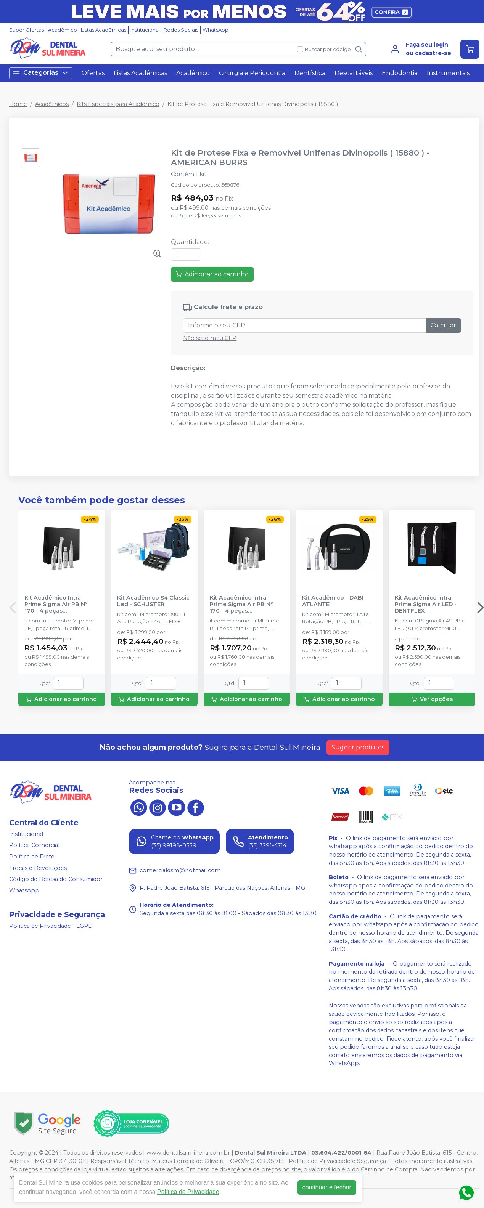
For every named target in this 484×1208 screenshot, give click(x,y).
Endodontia (400, 73)
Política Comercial (34, 845)
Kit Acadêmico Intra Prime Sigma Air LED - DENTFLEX (426, 604)
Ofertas (93, 73)
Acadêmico (62, 30)
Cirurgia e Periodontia (252, 73)
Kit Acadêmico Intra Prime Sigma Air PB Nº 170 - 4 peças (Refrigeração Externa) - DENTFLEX (58, 604)
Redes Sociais (181, 30)
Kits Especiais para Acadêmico (118, 104)
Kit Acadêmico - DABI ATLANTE (332, 601)
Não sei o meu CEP (209, 338)
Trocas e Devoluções (38, 868)
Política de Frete (32, 856)
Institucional (145, 30)
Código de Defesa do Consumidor (56, 879)
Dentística (309, 73)
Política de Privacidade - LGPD (51, 925)
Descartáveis (353, 73)
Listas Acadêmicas (103, 30)
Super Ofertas (26, 30)
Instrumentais (448, 73)
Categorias (41, 73)
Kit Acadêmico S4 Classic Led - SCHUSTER (153, 601)
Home (18, 104)
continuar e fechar (326, 1187)
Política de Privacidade (188, 1192)
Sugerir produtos (357, 747)
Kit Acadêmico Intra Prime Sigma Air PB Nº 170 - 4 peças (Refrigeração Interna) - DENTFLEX (243, 604)
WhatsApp (215, 30)
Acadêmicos (52, 104)
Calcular (443, 325)
